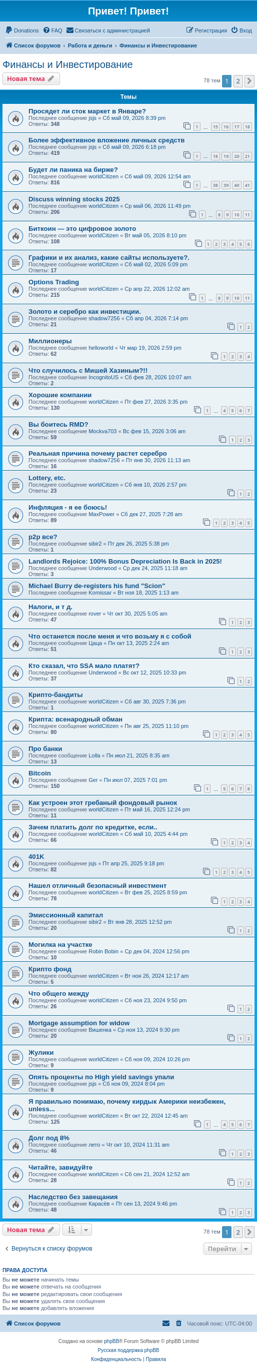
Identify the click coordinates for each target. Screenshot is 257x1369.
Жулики (41, 1052)
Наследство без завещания (73, 1197)
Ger (93, 780)
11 (247, 214)
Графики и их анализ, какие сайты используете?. (109, 257)
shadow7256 (104, 318)
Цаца (95, 643)
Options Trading (53, 282)
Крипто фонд (50, 969)
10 (236, 214)
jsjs (92, 118)
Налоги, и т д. (50, 607)
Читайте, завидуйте (60, 1167)
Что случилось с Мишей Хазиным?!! (88, 370)
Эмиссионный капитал (65, 915)
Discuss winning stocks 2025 (74, 199)
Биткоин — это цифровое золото (82, 228)
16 (226, 126)
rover (94, 614)
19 (226, 156)
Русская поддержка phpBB (128, 1350)
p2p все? (43, 537)
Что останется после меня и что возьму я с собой (110, 636)
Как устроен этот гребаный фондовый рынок (102, 802)
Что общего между (58, 993)
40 (236, 185)
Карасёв (99, 1204)
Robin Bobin (103, 951)
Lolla (94, 755)
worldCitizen (103, 176)
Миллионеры (50, 341)
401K (36, 856)
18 (247, 126)
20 (236, 156)
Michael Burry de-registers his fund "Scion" (96, 586)
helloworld (101, 348)
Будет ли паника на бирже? (73, 169)
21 (247, 156)
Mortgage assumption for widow (79, 1023)
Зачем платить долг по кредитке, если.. (93, 827)
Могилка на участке (60, 944)
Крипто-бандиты (55, 694)
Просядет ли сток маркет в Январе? (87, 111)
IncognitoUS (103, 377)
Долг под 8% (49, 1138)
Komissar (100, 593)
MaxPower (101, 514)
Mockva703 (102, 431)
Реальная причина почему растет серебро (97, 453)
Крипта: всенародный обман (75, 719)
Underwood (102, 568)
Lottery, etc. (47, 478)
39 (226, 185)
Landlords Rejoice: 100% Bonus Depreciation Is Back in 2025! (125, 561)
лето (94, 1145)
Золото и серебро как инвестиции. (84, 311)
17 (236, 126)
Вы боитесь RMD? (58, 424)
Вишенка (100, 1030)
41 (247, 185)
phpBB (111, 1341)
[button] (249, 81)
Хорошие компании (60, 395)
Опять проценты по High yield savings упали (101, 1077)
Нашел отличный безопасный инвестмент (97, 885)
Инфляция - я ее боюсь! (67, 507)
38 (215, 185)
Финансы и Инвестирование (67, 64)
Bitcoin (39, 773)
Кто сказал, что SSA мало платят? (84, 666)
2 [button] (238, 80)
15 (215, 126)
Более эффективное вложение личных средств (106, 140)
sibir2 (95, 544)
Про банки (45, 748)
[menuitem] (22, 30)
